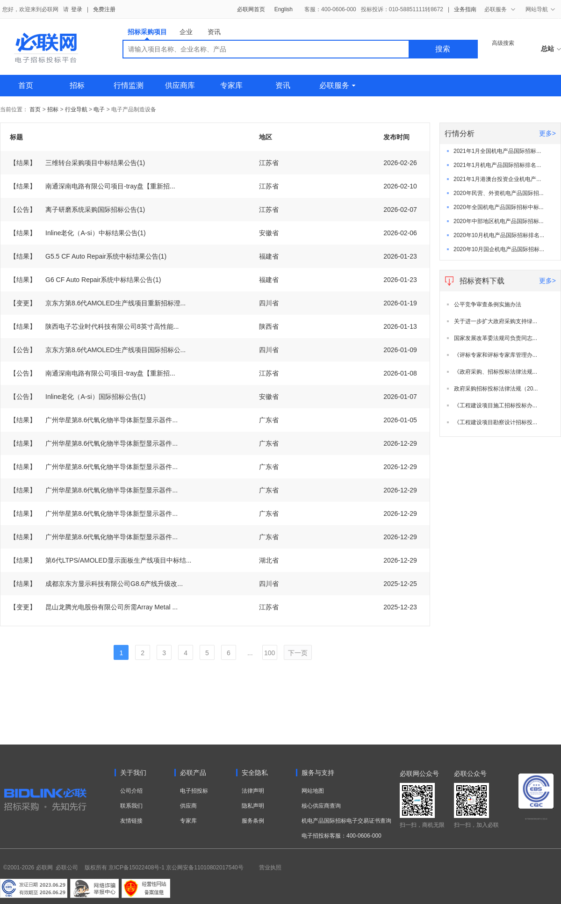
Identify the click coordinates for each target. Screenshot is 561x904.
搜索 (442, 49)
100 (269, 653)
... (250, 653)
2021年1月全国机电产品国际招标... (497, 151)
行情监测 (129, 85)
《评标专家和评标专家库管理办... (495, 355)
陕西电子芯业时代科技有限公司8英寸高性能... (94, 326)
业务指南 (465, 9)
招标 (77, 85)
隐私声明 (253, 806)
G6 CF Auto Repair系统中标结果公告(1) (85, 279)
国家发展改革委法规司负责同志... (495, 338)
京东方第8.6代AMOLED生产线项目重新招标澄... (98, 303)
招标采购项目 (147, 34)
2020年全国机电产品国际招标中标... (498, 207)
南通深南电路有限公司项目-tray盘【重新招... (92, 186)
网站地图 (313, 791)
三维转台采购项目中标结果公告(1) (77, 162)
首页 (25, 85)
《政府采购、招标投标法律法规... (495, 372)
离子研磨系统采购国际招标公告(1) (77, 209)
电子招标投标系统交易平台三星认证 (536, 819)
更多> (547, 133)
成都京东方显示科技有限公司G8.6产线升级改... (96, 583)
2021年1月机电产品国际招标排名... (497, 165)
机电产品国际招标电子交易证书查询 (346, 820)
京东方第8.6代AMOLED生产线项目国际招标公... (98, 350)
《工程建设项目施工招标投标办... (495, 405)
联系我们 (131, 806)
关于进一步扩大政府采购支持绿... (495, 321)
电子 (99, 109)
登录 (76, 9)
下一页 (298, 653)
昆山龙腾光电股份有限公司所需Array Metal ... (94, 607)
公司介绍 (131, 791)
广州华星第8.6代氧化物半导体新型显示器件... (94, 420)
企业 (186, 32)
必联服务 (337, 85)
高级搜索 (503, 43)
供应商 (188, 806)
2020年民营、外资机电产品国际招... (498, 193)
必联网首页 (251, 9)
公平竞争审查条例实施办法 (487, 304)
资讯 (214, 32)
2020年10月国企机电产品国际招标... (498, 249)
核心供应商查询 (321, 806)
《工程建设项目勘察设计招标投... (495, 422)
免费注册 (104, 9)
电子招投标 (194, 791)
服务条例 (253, 820)
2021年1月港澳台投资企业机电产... (497, 179)
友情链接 (131, 820)
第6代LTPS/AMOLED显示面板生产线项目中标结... (100, 560)
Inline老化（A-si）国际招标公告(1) (78, 396)
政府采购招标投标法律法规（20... (496, 388)
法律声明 (253, 791)
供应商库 (180, 85)
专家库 (231, 85)
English (283, 9)
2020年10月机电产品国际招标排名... (498, 235)
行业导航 (77, 109)
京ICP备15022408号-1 (136, 867)
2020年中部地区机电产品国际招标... (498, 221)
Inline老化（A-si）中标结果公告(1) (78, 233)
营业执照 (270, 867)
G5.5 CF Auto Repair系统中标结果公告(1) (88, 256)
